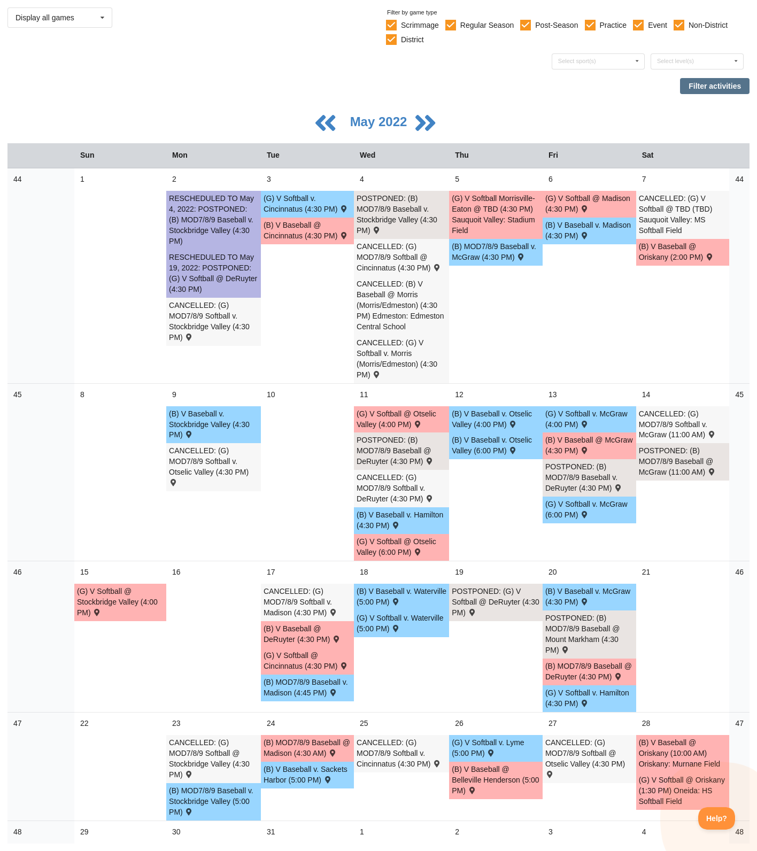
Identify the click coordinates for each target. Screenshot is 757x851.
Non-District (708, 25)
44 (17, 179)
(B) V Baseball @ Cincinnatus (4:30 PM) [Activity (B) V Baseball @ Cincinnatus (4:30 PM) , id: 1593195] (306, 230)
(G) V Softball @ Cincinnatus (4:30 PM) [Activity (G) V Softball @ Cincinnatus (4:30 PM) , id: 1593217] (306, 660)
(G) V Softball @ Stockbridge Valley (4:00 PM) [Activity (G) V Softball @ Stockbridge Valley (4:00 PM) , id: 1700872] (117, 602)
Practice (613, 25)
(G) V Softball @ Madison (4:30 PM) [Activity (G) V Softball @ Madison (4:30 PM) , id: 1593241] (587, 203)
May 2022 (380, 121)
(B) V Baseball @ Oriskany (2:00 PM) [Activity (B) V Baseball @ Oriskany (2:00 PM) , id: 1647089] (676, 251)
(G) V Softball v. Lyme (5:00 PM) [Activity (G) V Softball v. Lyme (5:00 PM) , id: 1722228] (488, 747)
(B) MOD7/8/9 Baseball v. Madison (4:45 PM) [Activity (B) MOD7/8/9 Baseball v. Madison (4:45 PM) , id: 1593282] (306, 687)
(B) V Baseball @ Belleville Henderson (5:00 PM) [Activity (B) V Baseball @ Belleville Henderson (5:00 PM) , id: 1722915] (495, 780)
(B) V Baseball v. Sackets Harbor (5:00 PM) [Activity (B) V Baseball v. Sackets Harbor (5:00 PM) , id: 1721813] (305, 774)
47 (17, 723)
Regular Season (487, 25)
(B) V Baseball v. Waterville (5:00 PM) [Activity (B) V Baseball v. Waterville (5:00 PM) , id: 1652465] (401, 596)
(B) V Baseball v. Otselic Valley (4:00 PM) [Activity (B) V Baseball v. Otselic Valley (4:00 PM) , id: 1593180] (492, 419)
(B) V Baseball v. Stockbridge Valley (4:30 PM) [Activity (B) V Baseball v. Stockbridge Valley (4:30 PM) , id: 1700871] (209, 424)
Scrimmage (420, 25)
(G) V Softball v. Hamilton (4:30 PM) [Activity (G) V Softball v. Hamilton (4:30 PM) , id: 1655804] (587, 698)
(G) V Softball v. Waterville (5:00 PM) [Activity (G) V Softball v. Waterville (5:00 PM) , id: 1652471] (400, 623)
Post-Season (556, 25)
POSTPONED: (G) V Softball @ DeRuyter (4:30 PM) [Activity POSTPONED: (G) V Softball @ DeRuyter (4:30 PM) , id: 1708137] (495, 602)
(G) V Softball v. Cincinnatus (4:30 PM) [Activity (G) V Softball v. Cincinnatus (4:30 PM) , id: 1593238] (306, 203)
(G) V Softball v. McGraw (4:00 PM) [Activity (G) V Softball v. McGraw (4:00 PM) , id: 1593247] (586, 419)
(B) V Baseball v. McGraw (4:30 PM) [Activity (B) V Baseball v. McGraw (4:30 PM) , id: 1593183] (587, 596)
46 (17, 572)
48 (17, 831)
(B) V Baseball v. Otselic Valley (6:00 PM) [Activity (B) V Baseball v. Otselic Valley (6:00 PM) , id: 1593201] (492, 445)
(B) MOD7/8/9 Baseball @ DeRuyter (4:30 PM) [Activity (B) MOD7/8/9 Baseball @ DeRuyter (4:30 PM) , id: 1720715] (588, 671)
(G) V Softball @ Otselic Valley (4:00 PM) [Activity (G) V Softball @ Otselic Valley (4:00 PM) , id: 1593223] (396, 419)
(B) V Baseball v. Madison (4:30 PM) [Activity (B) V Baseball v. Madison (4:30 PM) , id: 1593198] (588, 230)
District (412, 39)
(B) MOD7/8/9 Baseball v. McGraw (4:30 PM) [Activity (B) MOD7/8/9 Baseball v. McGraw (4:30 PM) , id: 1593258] (494, 251)
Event (657, 25)
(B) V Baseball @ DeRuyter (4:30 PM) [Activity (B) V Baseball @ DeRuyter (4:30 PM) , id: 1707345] (302, 634)
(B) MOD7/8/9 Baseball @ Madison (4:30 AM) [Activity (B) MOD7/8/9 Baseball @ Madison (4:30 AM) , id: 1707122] (307, 747)
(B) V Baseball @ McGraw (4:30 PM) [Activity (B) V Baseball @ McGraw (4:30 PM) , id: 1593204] (589, 445)
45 (17, 394)
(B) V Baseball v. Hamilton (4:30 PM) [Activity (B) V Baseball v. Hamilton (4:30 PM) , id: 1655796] (400, 520)
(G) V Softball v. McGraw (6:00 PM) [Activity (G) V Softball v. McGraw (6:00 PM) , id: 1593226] (586, 509)
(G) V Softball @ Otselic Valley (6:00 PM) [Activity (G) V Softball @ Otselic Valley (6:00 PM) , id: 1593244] (396, 546)
